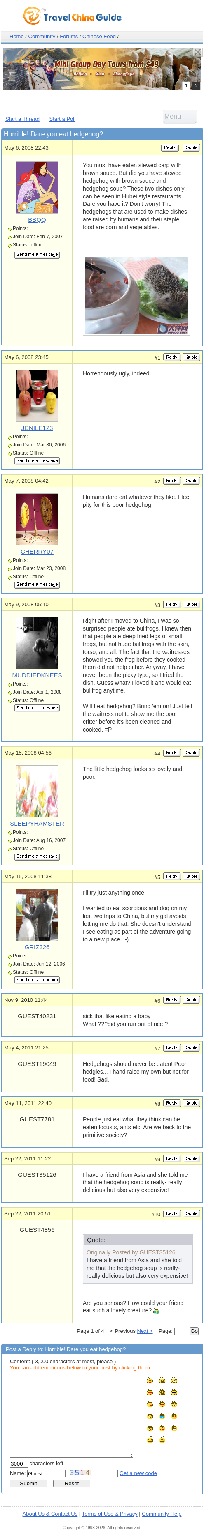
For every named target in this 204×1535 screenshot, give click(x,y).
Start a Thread (22, 119)
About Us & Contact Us (50, 1514)
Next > (145, 1331)
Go (194, 1331)
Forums (69, 36)
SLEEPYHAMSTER (37, 823)
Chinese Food (99, 36)
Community (42, 36)
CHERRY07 (37, 551)
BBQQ (37, 219)
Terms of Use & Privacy (110, 1514)
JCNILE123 (37, 427)
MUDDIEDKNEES (37, 675)
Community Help (161, 1514)
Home (16, 36)
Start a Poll (62, 119)
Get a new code (138, 1473)
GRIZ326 (37, 947)
